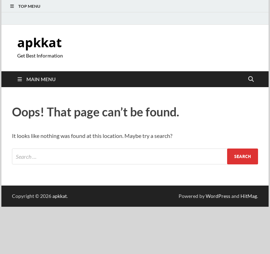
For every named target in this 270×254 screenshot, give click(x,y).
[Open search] (251, 79)
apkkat (39, 42)
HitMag (248, 196)
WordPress (218, 196)
